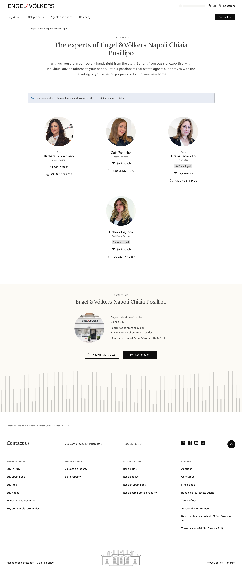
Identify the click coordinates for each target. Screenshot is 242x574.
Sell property (36, 17)
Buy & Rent (15, 17)
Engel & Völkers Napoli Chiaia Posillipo (47, 28)
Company (85, 17)
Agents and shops (61, 17)
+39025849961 (132, 444)
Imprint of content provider (127, 328)
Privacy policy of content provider (131, 332)
